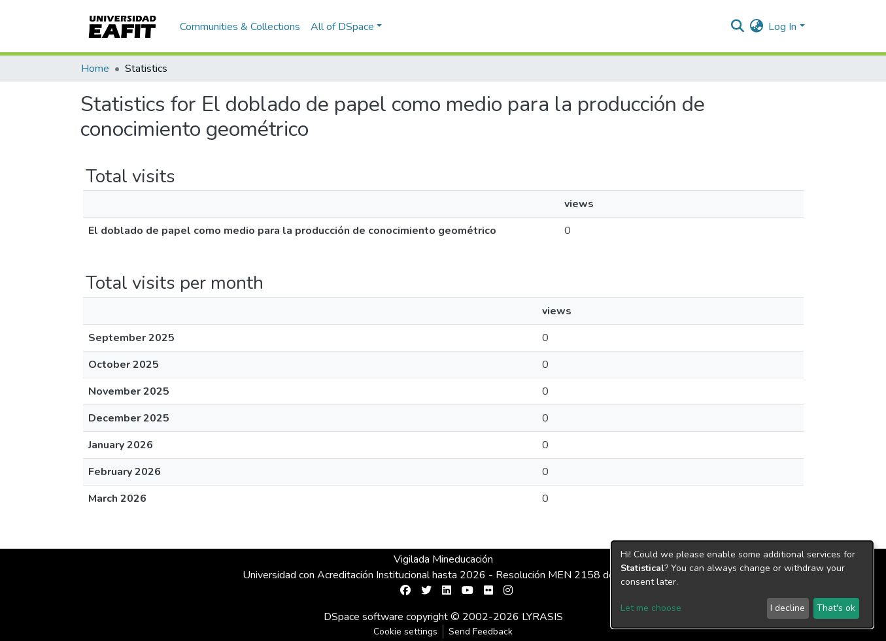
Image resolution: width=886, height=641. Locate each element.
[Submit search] (737, 27)
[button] (756, 27)
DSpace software (363, 617)
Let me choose (651, 608)
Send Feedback (481, 631)
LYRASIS (542, 617)
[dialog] (742, 584)
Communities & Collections (240, 27)
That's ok (836, 608)
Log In (782, 27)
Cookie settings (405, 631)
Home (95, 68)
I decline (787, 608)
